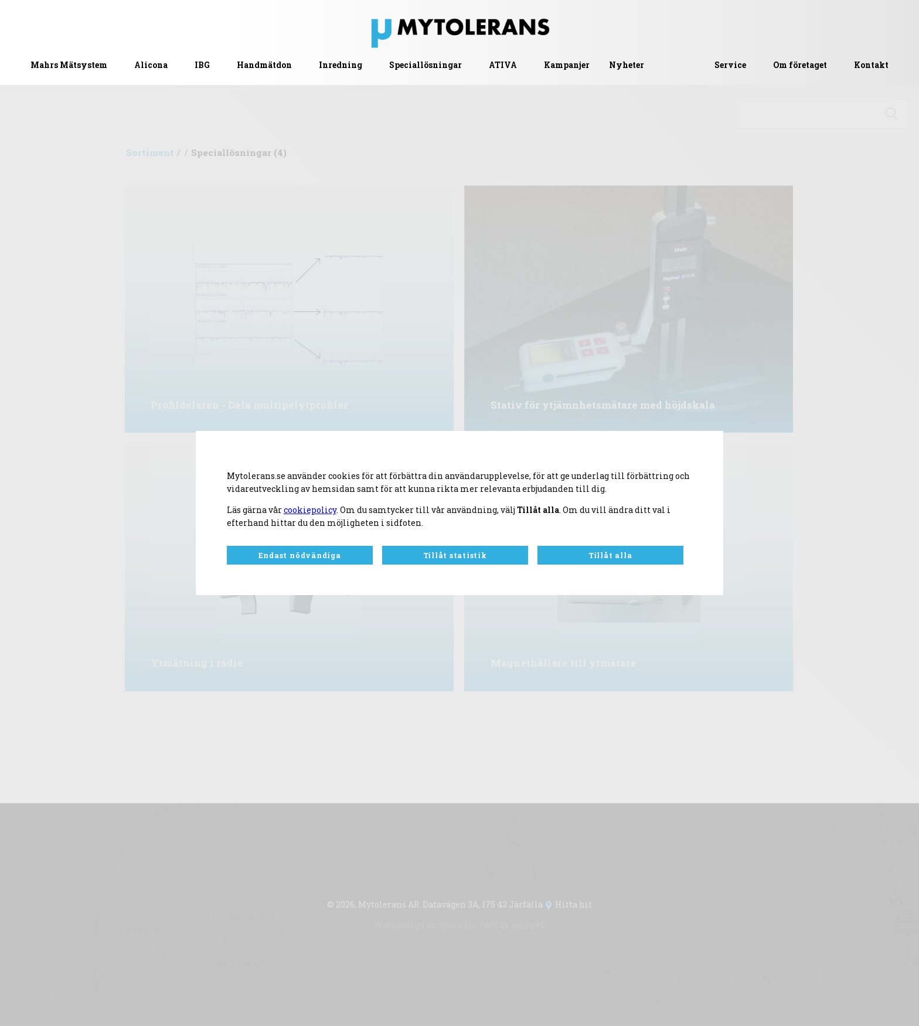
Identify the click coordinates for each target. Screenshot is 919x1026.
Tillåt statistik (455, 555)
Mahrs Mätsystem (68, 65)
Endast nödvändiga (299, 555)
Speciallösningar (425, 65)
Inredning (340, 65)
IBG (202, 65)
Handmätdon (264, 65)
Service (730, 65)
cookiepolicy (310, 510)
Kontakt (871, 65)
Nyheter (626, 65)
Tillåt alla (610, 555)
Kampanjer (567, 65)
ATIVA (503, 65)
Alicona (151, 65)
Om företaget (800, 65)
